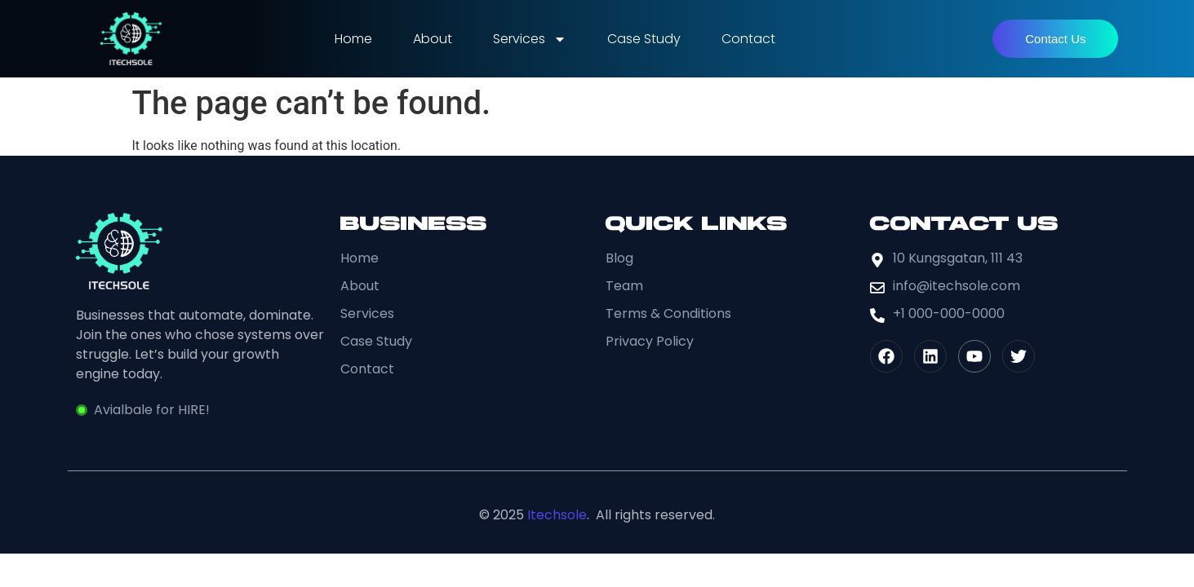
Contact (748, 39)
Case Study (644, 39)
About (432, 39)
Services (529, 39)
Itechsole (557, 514)
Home (353, 39)
